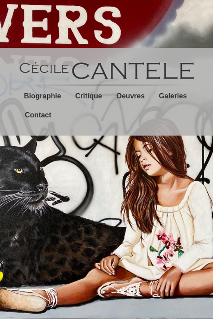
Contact (38, 115)
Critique (88, 96)
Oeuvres (130, 96)
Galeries (173, 96)
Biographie (42, 96)
